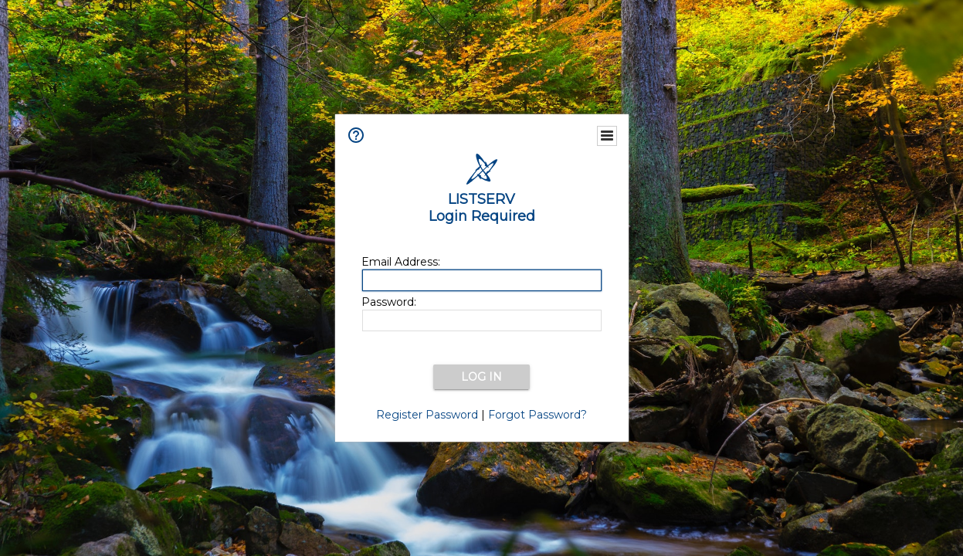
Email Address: (400, 262)
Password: (388, 302)
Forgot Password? (537, 415)
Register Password (427, 415)
